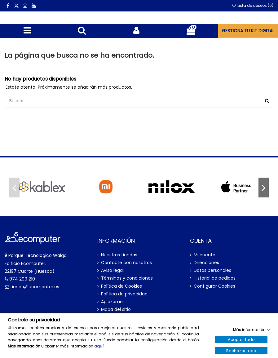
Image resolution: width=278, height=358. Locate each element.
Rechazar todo (241, 351)
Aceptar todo (241, 340)
